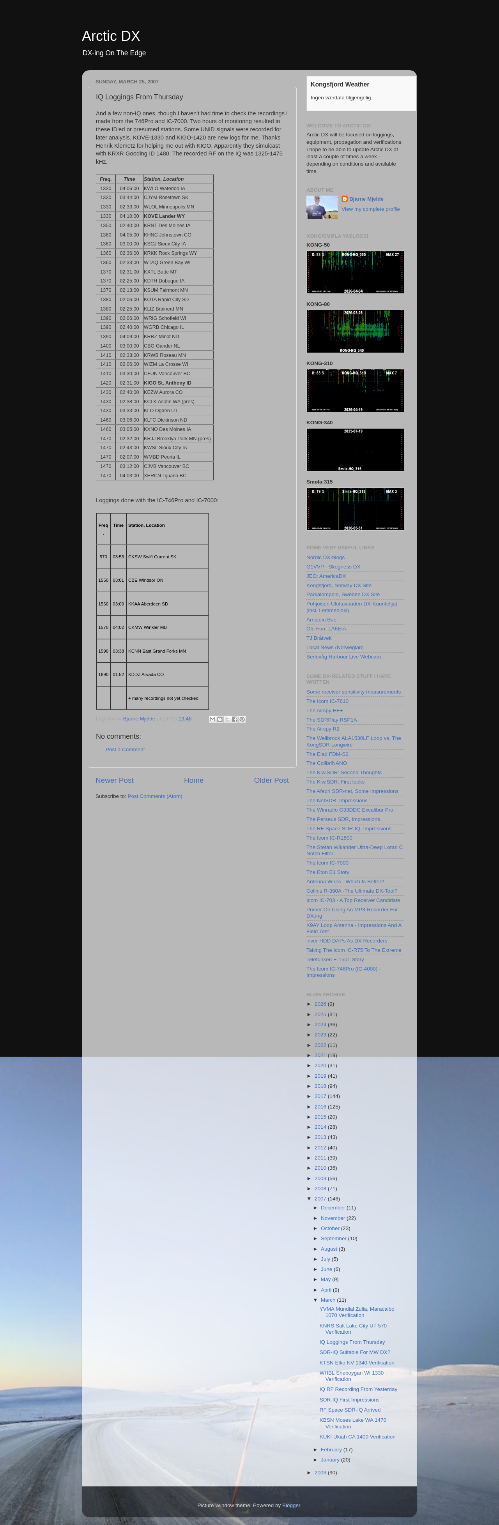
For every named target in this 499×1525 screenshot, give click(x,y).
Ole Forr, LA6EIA (326, 629)
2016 (321, 1107)
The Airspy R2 (323, 729)
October (331, 1228)
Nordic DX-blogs (325, 557)
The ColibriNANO (326, 763)
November (334, 1218)
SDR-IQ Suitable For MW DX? (355, 1352)
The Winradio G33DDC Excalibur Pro (349, 810)
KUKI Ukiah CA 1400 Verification (358, 1437)
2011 (321, 1158)
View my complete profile (371, 209)
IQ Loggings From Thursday (352, 1342)
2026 (321, 1004)
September (334, 1238)
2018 (321, 1086)
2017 (321, 1096)
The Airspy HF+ (324, 710)
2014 (321, 1127)
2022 (321, 1045)
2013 (321, 1137)
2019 (321, 1076)
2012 (321, 1148)
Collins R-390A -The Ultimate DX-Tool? (351, 891)
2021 (321, 1055)
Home (193, 780)
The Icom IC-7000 (327, 863)
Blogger (291, 1505)
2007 (321, 1199)
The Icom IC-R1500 (329, 838)
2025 (321, 1014)
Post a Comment (125, 749)
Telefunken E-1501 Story (335, 959)
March (329, 1300)
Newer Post (115, 780)
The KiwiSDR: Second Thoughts (344, 772)
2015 (321, 1117)
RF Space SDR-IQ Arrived (350, 1410)
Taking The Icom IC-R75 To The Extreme (354, 950)
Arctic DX (111, 36)
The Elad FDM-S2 (327, 754)
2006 (321, 1473)
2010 (321, 1168)
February (332, 1450)
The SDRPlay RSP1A (331, 720)
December (334, 1208)
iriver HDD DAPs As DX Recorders (347, 941)
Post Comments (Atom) (155, 796)
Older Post (271, 780)
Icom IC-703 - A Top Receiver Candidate (353, 900)
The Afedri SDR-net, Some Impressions (352, 791)
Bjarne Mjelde (366, 199)
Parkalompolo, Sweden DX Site (343, 594)
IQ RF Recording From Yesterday (359, 1389)
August (330, 1249)
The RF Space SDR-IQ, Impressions (348, 828)
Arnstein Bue (321, 620)
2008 (321, 1188)
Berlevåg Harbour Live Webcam (343, 657)
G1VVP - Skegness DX (333, 567)
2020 (321, 1065)
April (327, 1290)
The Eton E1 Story (327, 872)
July (326, 1259)
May (326, 1279)
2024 (321, 1024)
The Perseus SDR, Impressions (343, 819)
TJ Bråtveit (319, 638)
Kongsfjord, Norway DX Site (339, 585)
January (331, 1460)
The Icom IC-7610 (327, 701)
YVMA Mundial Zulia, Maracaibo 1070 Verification (357, 1312)
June (327, 1269)
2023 (321, 1035)
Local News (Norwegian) (335, 647)
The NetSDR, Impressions (337, 800)
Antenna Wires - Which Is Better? (345, 881)
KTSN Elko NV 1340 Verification (357, 1363)
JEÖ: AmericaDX (326, 576)
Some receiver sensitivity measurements (353, 692)
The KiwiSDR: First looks (335, 782)
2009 (321, 1178)
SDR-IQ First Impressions (350, 1400)
